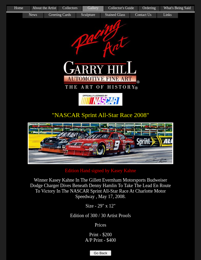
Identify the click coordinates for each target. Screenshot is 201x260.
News (33, 15)
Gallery (93, 8)
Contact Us (143, 15)
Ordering (149, 8)
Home (18, 8)
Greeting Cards (60, 15)
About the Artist (44, 8)
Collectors (70, 8)
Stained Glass (115, 15)
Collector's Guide (121, 8)
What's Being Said (177, 8)
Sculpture (88, 15)
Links (167, 15)
